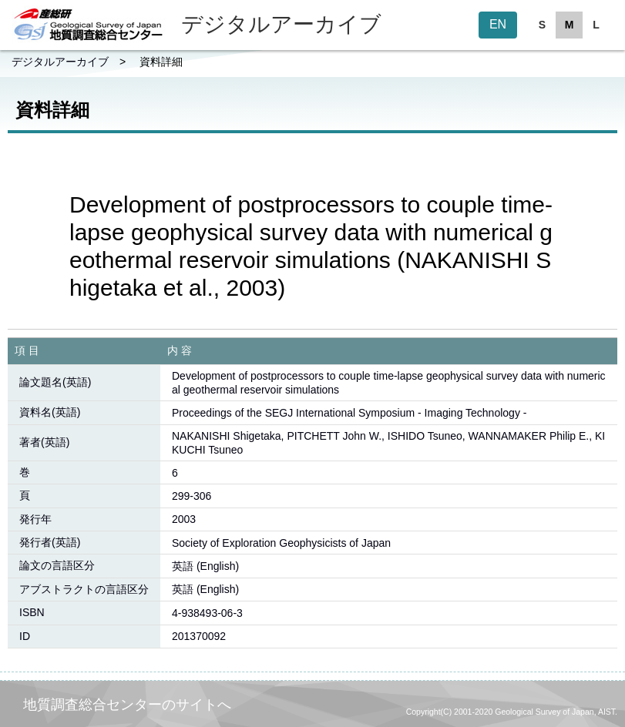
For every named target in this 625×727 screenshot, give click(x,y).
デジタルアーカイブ (60, 61)
